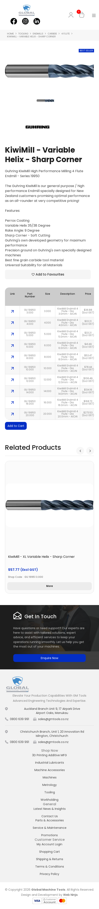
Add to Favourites (50, 274)
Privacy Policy (49, 874)
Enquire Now (49, 658)
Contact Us (49, 816)
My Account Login (49, 844)
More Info (12, 311)
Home (10, 33)
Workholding (49, 800)
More (49, 586)
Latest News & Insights (50, 809)
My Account (72, 15)
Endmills (38, 33)
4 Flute (65, 33)
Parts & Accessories (49, 820)
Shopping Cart (49, 852)
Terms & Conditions (49, 866)
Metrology (49, 785)
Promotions (49, 835)
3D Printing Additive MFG (49, 755)
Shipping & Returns (49, 859)
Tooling (23, 33)
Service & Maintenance (49, 828)
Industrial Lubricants (49, 763)
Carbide (52, 33)
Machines (50, 777)
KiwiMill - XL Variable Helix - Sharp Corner (41, 556)
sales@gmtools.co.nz (53, 719)
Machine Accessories (49, 770)
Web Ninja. (70, 895)
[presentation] (80, 451)
